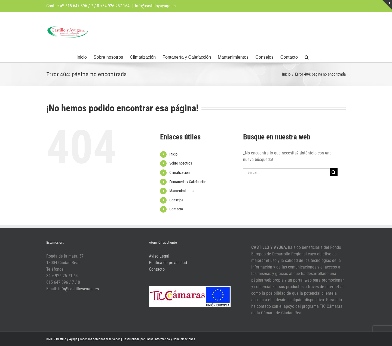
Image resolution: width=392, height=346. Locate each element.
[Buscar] (334, 172)
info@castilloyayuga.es (155, 5)
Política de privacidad (168, 262)
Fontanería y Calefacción (188, 182)
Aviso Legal (159, 256)
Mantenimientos (181, 191)
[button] (307, 56)
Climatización (179, 172)
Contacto (176, 209)
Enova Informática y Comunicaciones (170, 339)
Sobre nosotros (180, 163)
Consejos (176, 200)
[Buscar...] (286, 172)
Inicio (173, 154)
